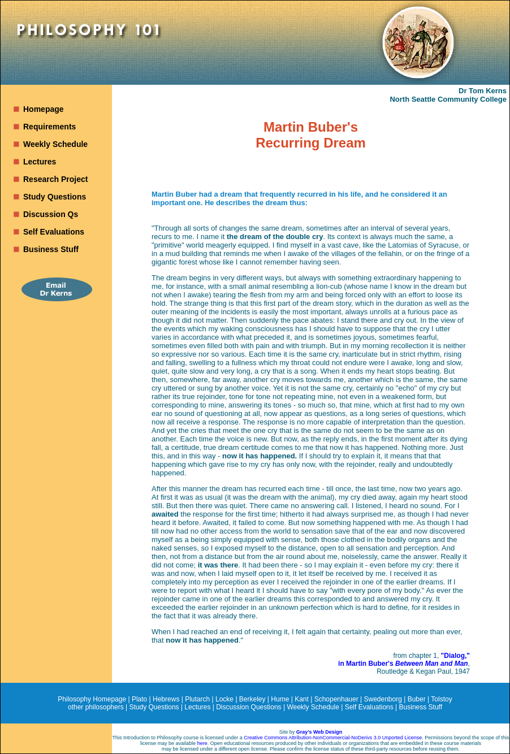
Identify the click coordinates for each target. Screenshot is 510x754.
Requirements (49, 126)
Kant (302, 699)
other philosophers (96, 707)
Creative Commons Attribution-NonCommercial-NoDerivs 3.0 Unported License (333, 737)
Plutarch (197, 699)
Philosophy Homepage (92, 699)
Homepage (43, 109)
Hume (280, 699)
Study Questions (54, 196)
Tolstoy (441, 699)
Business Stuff (51, 249)
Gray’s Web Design (319, 732)
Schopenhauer (336, 699)
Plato (139, 699)
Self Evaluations (53, 231)
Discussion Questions (248, 707)
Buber (417, 699)
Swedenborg (383, 699)
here (202, 743)
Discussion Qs (50, 214)
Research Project (55, 179)
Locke (224, 699)
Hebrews (166, 699)
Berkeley (252, 699)
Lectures (39, 161)
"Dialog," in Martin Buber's (404, 660)
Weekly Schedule (55, 144)
